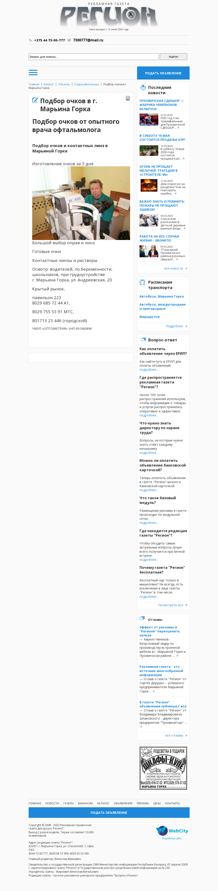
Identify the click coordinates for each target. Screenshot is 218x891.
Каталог (49, 84)
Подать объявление (163, 73)
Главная (34, 84)
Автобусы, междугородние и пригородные (163, 306)
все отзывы (174, 735)
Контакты (172, 803)
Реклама (143, 803)
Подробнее (174, 326)
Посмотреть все (170, 605)
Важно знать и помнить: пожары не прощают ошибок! (162, 205)
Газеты (68, 803)
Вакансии (85, 803)
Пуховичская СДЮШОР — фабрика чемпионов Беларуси (162, 105)
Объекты (64, 84)
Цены (157, 803)
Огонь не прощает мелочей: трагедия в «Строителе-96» (159, 170)
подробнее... (149, 369)
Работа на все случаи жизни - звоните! (159, 238)
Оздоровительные (86, 84)
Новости (52, 803)
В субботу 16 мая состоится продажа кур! (162, 137)
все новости (173, 268)
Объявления (123, 803)
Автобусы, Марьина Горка (162, 296)
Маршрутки (150, 317)
